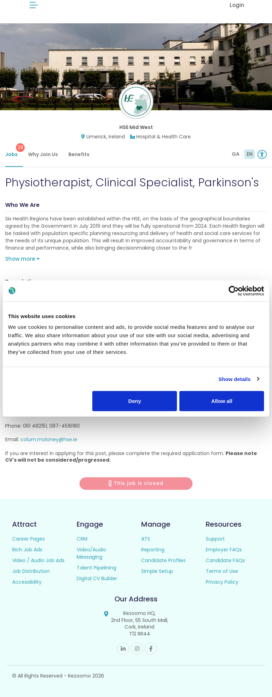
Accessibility (27, 581)
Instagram (137, 648)
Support (215, 538)
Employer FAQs (224, 549)
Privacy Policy (222, 581)
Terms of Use (222, 571)
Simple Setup (157, 571)
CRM (82, 538)
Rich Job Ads (27, 549)
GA (235, 154)
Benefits (79, 154)
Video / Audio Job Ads (38, 560)
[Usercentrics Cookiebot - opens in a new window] (233, 290)
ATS (145, 538)
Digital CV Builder (97, 578)
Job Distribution (31, 571)
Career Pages (28, 538)
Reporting (152, 549)
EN (250, 154)
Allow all (221, 401)
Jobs (14, 150)
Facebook (151, 648)
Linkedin (123, 648)
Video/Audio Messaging (91, 553)
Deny (134, 401)
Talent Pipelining (96, 567)
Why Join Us (43, 154)
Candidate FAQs (225, 560)
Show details (235, 379)
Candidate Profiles (163, 560)
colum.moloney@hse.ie (48, 439)
